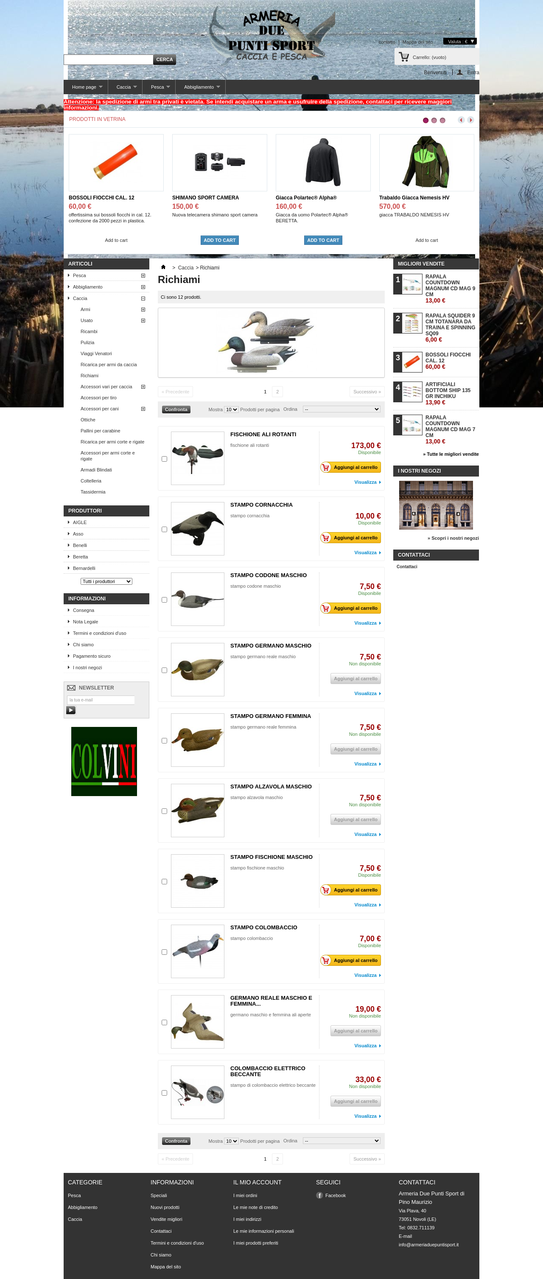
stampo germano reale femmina (263, 726)
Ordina (290, 409)
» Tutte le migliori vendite (451, 454)
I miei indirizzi (247, 1219)
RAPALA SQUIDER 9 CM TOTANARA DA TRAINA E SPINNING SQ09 (450, 328)
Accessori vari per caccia (106, 386)
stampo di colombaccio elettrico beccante (273, 1085)
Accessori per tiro (99, 397)
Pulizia (87, 342)
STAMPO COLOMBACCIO (263, 927)
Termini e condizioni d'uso (99, 633)
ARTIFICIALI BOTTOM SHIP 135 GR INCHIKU (447, 393)
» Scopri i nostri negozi (453, 538)
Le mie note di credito (255, 1207)
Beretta (80, 556)
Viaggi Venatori (96, 353)
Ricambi (89, 331)
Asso (78, 533)
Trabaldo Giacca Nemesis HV (414, 198)
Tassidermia (93, 491)
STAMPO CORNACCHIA (261, 505)
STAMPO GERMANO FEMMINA (270, 716)
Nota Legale (85, 621)
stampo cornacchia (249, 515)
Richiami (89, 375)
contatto (387, 42)
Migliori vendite (421, 264)
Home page (83, 89)
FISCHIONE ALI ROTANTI (263, 434)
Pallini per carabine (100, 430)
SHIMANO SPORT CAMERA (205, 198)
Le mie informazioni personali (263, 1231)
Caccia (122, 89)
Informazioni (87, 599)
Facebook (335, 1195)
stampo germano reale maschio (263, 656)
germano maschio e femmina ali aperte (270, 1014)
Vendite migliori (166, 1219)
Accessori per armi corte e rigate (108, 455)
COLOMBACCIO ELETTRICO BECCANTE (267, 1071)
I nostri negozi (87, 667)
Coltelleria (91, 480)
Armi (85, 309)
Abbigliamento (198, 89)
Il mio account (257, 1182)
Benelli (80, 545)
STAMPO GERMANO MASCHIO (270, 645)
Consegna (83, 610)
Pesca (156, 89)
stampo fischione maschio (257, 867)
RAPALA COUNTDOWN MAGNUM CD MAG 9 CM (450, 289)
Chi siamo (83, 644)
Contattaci (407, 566)
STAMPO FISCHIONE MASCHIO (271, 857)
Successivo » (367, 391)
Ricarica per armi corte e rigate (112, 441)
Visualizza (366, 482)
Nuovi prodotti (165, 1207)
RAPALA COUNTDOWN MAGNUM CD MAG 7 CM (450, 430)
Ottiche (88, 419)
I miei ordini (245, 1195)
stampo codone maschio (255, 586)
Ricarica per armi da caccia (109, 364)
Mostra (216, 409)
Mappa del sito (418, 42)
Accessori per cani (100, 408)
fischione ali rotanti (249, 445)
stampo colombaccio (251, 938)
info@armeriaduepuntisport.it (429, 1244)
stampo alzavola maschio (256, 797)
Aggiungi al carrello (351, 467)
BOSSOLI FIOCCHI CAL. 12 (101, 198)
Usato (87, 320)
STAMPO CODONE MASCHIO (268, 575)
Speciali (159, 1195)
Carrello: (429, 57)
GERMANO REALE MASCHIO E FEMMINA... (271, 1001)
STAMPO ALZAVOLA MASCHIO (271, 786)
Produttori (85, 511)
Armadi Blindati (96, 469)
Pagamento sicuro (92, 656)
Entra (473, 72)
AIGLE (80, 522)
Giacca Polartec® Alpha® (306, 198)
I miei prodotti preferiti (255, 1242)
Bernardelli (84, 568)
